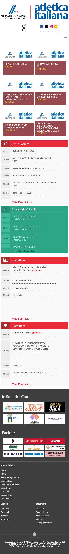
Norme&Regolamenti (10, 477)
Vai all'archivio (20, 202)
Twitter (4, 516)
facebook (41, 26)
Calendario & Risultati (25, 209)
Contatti (40, 509)
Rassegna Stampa (44, 523)
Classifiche (19, 325)
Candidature (6, 481)
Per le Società (20, 144)
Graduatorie (6, 495)
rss (55, 26)
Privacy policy (40, 546)
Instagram (5, 519)
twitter (46, 26)
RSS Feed (5, 509)
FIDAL (3, 474)
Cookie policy (53, 546)
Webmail (40, 519)
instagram (51, 26)
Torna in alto (35, 537)
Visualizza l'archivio (23, 251)
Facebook (5, 512)
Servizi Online (42, 512)
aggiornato (36, 270)
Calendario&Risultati (10, 484)
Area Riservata (42, 516)
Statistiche (18, 260)
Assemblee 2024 (8, 498)
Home (3, 470)
